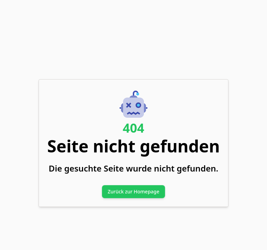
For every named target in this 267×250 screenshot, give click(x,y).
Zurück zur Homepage (134, 191)
